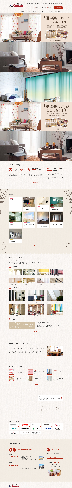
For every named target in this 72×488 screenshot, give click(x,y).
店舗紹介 (37, 7)
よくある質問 (43, 7)
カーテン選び (42, 11)
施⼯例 (50, 11)
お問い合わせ (58, 7)
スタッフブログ (58, 11)
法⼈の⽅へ (50, 7)
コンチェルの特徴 (20, 11)
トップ (12, 11)
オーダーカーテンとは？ (32, 11)
